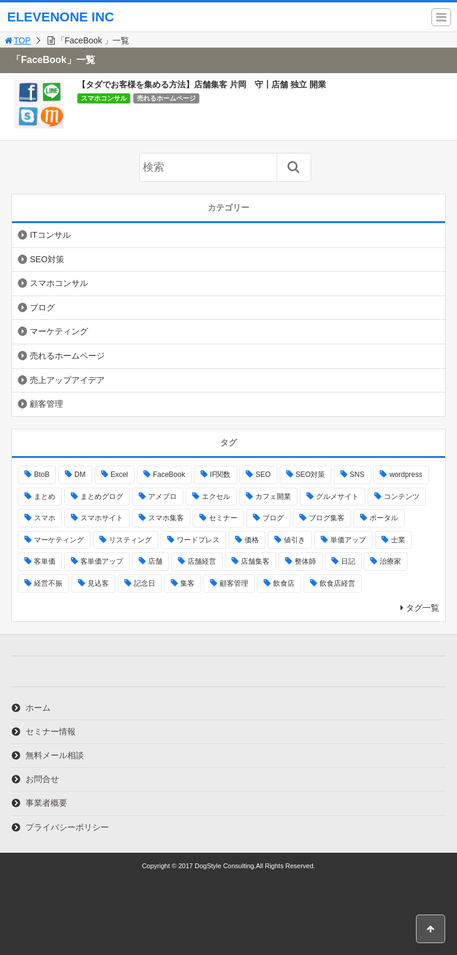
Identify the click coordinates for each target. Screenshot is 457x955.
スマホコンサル (104, 98)
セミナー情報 (51, 731)
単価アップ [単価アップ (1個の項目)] (348, 540)
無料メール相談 (55, 755)
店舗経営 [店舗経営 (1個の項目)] (201, 561)
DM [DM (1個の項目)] (80, 474)
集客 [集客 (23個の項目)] (187, 583)
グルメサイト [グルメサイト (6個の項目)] (337, 496)
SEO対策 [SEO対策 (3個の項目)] (310, 474)
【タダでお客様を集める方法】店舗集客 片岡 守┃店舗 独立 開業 (201, 84)
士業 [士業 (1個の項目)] (398, 540)
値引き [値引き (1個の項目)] (294, 540)
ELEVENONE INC (60, 17)
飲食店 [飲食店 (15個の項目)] (284, 583)
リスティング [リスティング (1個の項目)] (130, 540)
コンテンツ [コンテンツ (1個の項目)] (402, 496)
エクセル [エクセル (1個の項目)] (216, 496)
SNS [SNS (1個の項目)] (357, 474)
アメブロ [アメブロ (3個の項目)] (162, 496)
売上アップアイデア (67, 380)
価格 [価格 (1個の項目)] (252, 540)
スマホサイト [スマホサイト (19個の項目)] (101, 518)
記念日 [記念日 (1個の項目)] (144, 583)
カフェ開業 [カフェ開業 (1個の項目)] (273, 496)
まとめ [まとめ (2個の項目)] (44, 496)
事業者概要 (46, 803)
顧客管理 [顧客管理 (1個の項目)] (234, 583)
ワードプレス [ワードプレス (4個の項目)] (198, 540)
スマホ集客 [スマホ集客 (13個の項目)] (166, 518)
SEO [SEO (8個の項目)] (262, 474)
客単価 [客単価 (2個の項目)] (44, 561)
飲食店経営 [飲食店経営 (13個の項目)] (337, 583)
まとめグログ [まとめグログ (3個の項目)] (101, 496)
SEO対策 (47, 259)
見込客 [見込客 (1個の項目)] (98, 583)
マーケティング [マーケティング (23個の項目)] (59, 540)
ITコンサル (50, 235)
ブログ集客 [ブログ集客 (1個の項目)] (327, 518)
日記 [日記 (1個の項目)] (348, 561)
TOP (17, 40)
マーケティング (59, 331)
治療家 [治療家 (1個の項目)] (390, 561)
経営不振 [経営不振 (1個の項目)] (48, 583)
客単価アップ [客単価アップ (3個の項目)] (101, 561)
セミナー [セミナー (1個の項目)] (223, 518)
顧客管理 (46, 404)
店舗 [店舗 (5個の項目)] (155, 561)
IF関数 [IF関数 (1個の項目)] (220, 474)
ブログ (42, 307)
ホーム (38, 707)
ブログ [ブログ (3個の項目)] (273, 518)
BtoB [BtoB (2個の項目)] (41, 474)
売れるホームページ (166, 98)
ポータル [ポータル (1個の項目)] (384, 518)
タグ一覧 (422, 607)
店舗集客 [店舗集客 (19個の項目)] (255, 561)
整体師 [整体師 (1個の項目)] (305, 561)
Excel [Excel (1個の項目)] (119, 474)
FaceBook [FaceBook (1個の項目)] (169, 474)
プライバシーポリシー (67, 827)
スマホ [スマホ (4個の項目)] (44, 518)
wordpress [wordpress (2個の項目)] (405, 474)
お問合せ (42, 779)
